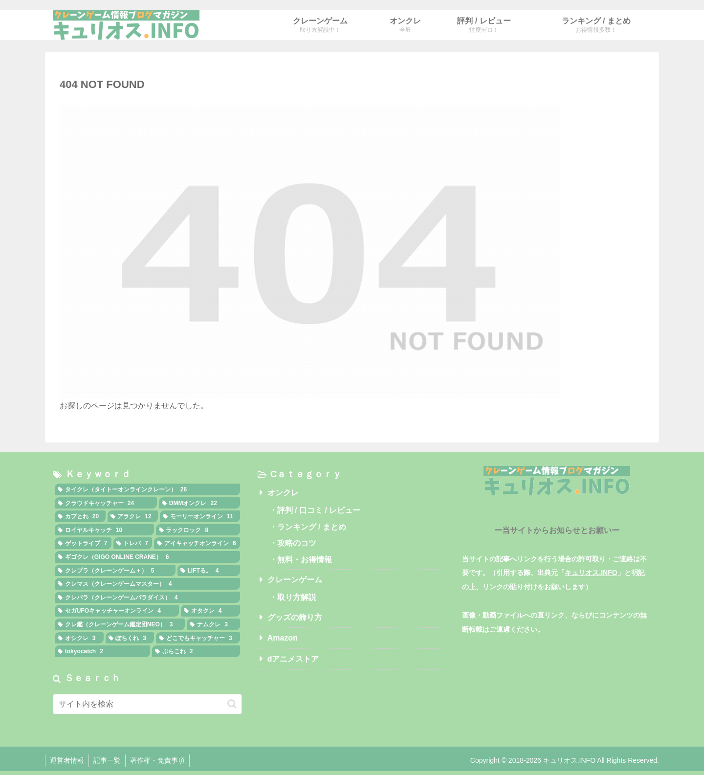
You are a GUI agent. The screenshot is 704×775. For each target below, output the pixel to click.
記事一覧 (108, 760)
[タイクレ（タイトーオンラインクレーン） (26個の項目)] (147, 489)
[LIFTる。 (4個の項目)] (208, 570)
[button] (232, 703)
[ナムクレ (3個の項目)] (213, 624)
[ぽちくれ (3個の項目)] (130, 638)
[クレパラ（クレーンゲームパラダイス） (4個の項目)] (147, 597)
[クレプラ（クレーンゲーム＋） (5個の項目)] (115, 570)
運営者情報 (67, 760)
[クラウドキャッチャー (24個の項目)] (106, 503)
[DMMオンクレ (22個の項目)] (199, 503)
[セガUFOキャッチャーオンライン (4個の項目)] (117, 611)
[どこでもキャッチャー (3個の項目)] (198, 638)
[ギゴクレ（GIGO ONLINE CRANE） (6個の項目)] (147, 557)
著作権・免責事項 (159, 760)
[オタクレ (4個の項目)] (210, 611)
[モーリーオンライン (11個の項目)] (200, 516)
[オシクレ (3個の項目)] (79, 638)
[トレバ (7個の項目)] (133, 543)
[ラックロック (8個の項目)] (198, 530)
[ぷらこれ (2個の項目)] (196, 651)
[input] (147, 704)
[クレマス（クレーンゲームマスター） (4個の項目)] (147, 584)
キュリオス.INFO (591, 572)
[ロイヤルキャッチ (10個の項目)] (104, 530)
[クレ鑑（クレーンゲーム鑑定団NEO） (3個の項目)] (120, 624)
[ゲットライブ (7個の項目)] (83, 543)
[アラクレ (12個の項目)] (133, 516)
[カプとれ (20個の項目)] (80, 516)
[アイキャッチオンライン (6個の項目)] (197, 543)
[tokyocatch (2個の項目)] (102, 651)
